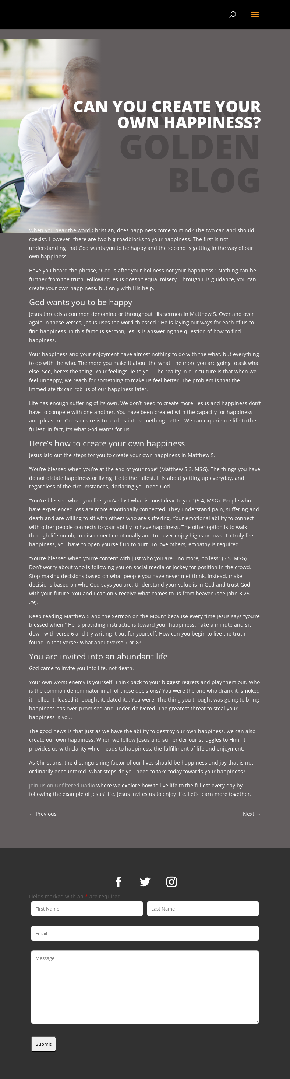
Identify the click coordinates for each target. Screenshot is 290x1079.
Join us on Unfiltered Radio (62, 785)
